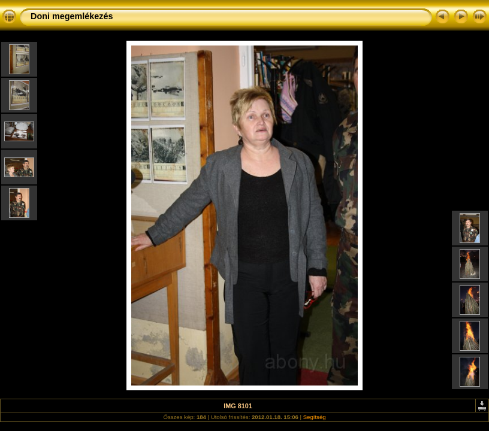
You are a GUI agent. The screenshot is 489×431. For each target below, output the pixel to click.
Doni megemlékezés (72, 16)
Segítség (314, 417)
